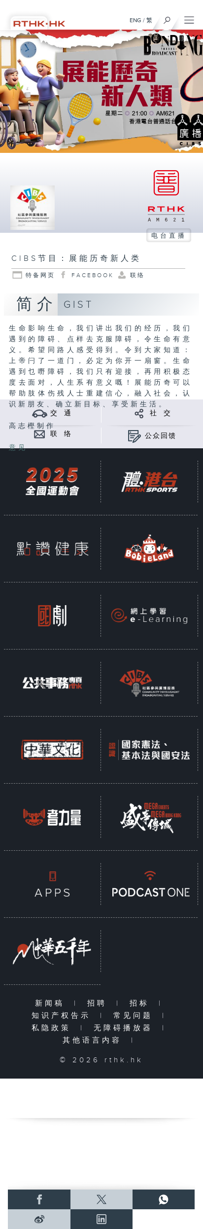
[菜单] (189, 17)
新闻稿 (52, 1003)
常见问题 (135, 1016)
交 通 (61, 413)
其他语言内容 (94, 1040)
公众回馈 (160, 436)
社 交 (160, 413)
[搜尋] (167, 17)
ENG (135, 20)
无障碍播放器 (125, 1028)
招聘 (99, 1003)
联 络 (61, 434)
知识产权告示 (63, 1016)
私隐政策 (53, 1028)
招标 (142, 1003)
